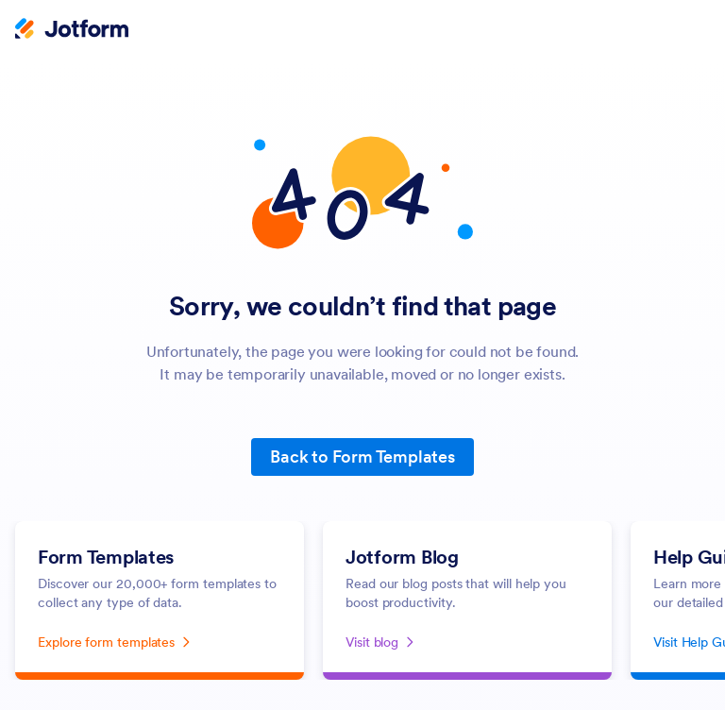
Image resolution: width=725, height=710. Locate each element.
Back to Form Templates (362, 456)
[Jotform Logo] (71, 30)
